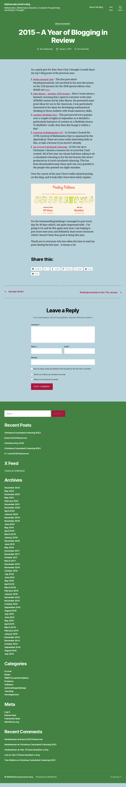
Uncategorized (63, 24)
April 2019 (9, 535)
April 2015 (9, 628)
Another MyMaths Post (46, 119)
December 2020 (12, 511)
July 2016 (9, 578)
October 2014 (11, 648)
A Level (7, 675)
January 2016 (11, 598)
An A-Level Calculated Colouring (52, 151)
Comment (35, 329)
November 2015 (12, 604)
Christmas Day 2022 (14, 447)
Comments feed (12, 722)
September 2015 (12, 611)
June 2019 (9, 528)
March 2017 (10, 565)
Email (67, 350)
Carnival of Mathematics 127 (49, 136)
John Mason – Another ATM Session (53, 94)
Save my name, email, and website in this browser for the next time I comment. (62, 373)
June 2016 (9, 581)
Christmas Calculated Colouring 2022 (22, 452)
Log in (7, 716)
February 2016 (11, 594)
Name (34, 350)
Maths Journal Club (44, 80)
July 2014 (9, 658)
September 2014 (12, 651)
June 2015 (9, 621)
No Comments (83, 50)
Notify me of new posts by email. (46, 383)
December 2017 (12, 555)
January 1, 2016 (65, 50)
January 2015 (11, 638)
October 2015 (11, 608)
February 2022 (11, 505)
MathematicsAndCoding (19, 4)
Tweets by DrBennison (14, 474)
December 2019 (12, 521)
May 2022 (9, 501)
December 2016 (12, 568)
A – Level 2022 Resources (16, 457)
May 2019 (9, 531)
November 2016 (12, 571)
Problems (8, 685)
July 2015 (9, 618)
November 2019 (12, 525)
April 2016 (9, 588)
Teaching (8, 695)
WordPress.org (11, 726)
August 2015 (10, 614)
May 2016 (9, 584)
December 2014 (12, 641)
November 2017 (12, 558)
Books (7, 678)
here (47, 90)
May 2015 (9, 624)
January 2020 (11, 518)
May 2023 (9, 495)
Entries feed (10, 719)
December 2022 (12, 498)
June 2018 (9, 548)
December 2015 (12, 601)
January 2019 (11, 541)
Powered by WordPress (48, 781)
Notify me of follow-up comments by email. (50, 378)
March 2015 (10, 631)
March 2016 (10, 591)
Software (8, 688)
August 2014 (10, 654)
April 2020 (9, 515)
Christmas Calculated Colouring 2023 (22, 436)
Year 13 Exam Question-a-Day (34, 753)
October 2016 (11, 574)
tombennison (47, 50)
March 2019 (10, 538)
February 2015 (11, 634)
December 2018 (12, 545)
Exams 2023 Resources (15, 442)
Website (34, 361)
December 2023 (12, 491)
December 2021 (12, 508)
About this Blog (96, 7)
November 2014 (12, 644)
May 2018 (9, 551)
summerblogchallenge (15, 692)
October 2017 (10, 561)
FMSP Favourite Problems (16, 682)
